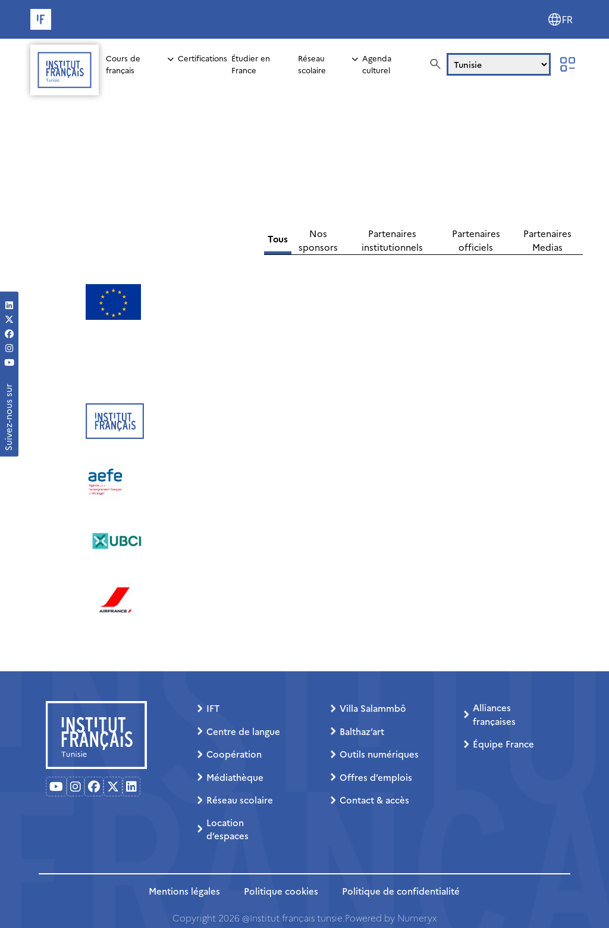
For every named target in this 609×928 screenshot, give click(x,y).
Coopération (234, 754)
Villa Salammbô (373, 708)
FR (567, 19)
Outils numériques (379, 754)
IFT (212, 708)
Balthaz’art (362, 731)
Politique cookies (281, 891)
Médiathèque (234, 777)
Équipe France (503, 743)
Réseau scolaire (312, 63)
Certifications (202, 57)
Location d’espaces (227, 829)
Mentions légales (184, 891)
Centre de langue (243, 731)
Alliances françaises (494, 714)
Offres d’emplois (376, 777)
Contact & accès (374, 799)
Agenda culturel (376, 63)
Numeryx (417, 917)
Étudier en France (250, 63)
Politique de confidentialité (401, 891)
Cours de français (123, 63)
